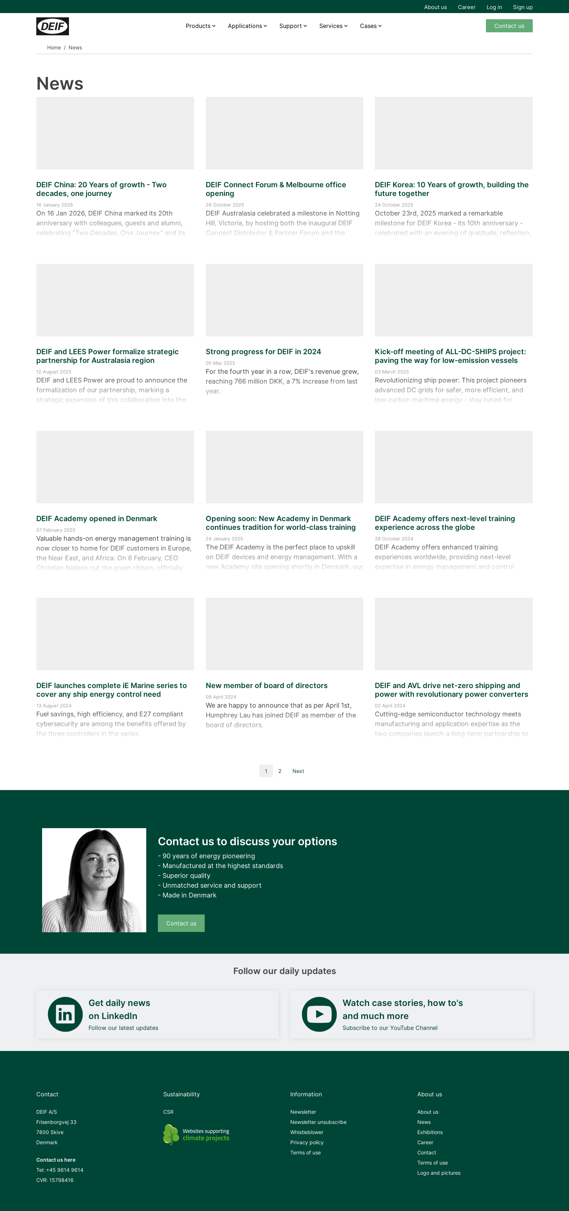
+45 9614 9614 (64, 1170)
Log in (494, 7)
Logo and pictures (438, 1173)
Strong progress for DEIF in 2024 (263, 351)
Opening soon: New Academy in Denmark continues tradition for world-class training (281, 523)
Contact (426, 1152)
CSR (168, 1112)
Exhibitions (430, 1132)
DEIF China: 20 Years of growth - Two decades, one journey (101, 189)
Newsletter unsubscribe (318, 1122)
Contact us (509, 25)
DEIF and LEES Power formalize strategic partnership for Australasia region (107, 356)
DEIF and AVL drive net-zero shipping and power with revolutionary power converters (451, 690)
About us (435, 7)
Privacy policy (307, 1142)
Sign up (523, 7)
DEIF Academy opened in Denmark (96, 518)
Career (467, 7)
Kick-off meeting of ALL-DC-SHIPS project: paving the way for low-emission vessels (450, 356)
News (424, 1122)
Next (298, 771)
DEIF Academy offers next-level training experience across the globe (445, 523)
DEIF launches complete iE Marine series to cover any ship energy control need (111, 690)
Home (54, 47)
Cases (368, 25)
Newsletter (303, 1112)
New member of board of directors (267, 685)
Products (198, 25)
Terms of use (305, 1152)
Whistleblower (306, 1132)
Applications (245, 25)
